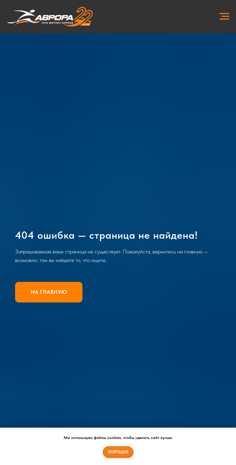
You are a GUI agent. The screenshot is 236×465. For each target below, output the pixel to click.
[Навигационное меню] (224, 16)
